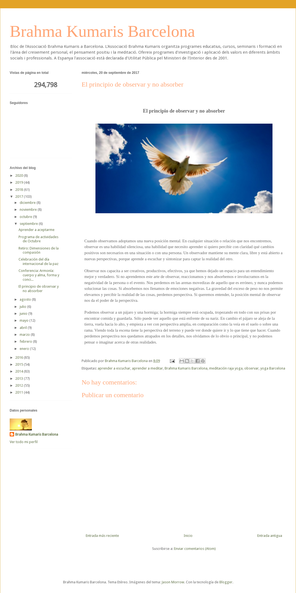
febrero (26, 341)
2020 (19, 175)
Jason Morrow (173, 582)
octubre (26, 217)
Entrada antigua (269, 536)
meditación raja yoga (226, 368)
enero (25, 349)
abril (24, 328)
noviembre (29, 209)
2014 (19, 371)
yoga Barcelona (272, 368)
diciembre (28, 203)
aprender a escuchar (114, 368)
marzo (25, 334)
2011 (19, 392)
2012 (19, 385)
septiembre (29, 224)
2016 (19, 357)
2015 (19, 364)
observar (251, 368)
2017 (19, 196)
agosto (26, 299)
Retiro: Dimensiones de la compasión (39, 250)
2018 (19, 190)
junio (24, 313)
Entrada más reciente (102, 536)
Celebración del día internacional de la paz (38, 261)
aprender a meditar (147, 368)
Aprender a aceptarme (36, 230)
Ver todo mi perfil (24, 442)
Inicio (188, 536)
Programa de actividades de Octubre (38, 239)
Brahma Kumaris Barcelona (102, 31)
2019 (19, 182)
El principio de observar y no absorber (39, 288)
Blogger (225, 582)
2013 (19, 378)
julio (23, 307)
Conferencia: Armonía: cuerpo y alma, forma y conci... (39, 275)
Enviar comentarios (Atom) (195, 549)
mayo (24, 320)
